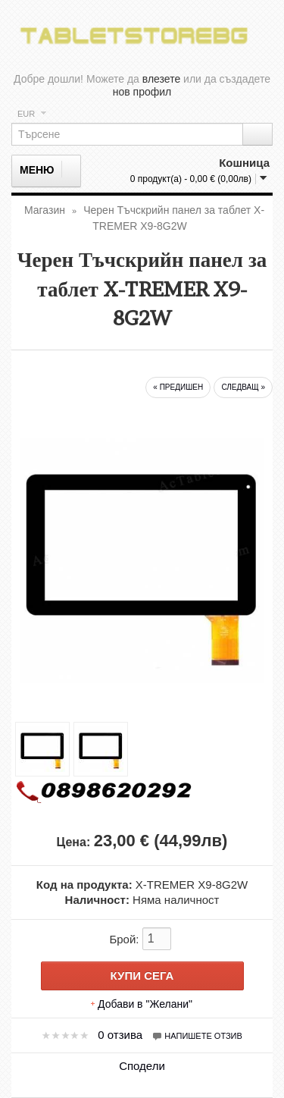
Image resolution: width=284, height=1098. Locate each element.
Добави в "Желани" (145, 1004)
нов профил (142, 92)
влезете (161, 79)
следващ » (243, 387)
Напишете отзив (196, 1035)
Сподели (142, 1065)
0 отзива (120, 1034)
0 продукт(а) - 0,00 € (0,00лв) (190, 179)
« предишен (178, 387)
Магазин (44, 210)
